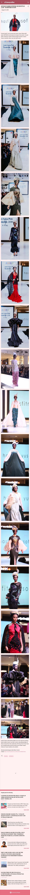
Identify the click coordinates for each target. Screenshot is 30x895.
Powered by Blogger (15, 892)
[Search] (28, 3)
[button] (28, 7)
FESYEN (6, 756)
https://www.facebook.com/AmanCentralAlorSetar (15, 751)
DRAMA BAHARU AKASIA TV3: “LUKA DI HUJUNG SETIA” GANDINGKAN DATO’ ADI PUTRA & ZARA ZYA (13, 815)
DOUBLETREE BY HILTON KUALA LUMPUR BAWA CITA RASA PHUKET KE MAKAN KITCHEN (12, 874)
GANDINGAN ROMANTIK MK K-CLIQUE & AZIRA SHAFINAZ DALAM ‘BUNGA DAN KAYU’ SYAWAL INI (13, 797)
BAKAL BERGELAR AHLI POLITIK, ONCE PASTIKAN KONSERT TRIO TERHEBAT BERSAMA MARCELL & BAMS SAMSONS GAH (13, 835)
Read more (26, 810)
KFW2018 (11, 756)
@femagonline (9, 2)
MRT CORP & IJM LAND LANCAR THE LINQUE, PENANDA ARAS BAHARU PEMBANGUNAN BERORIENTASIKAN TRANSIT (12, 855)
